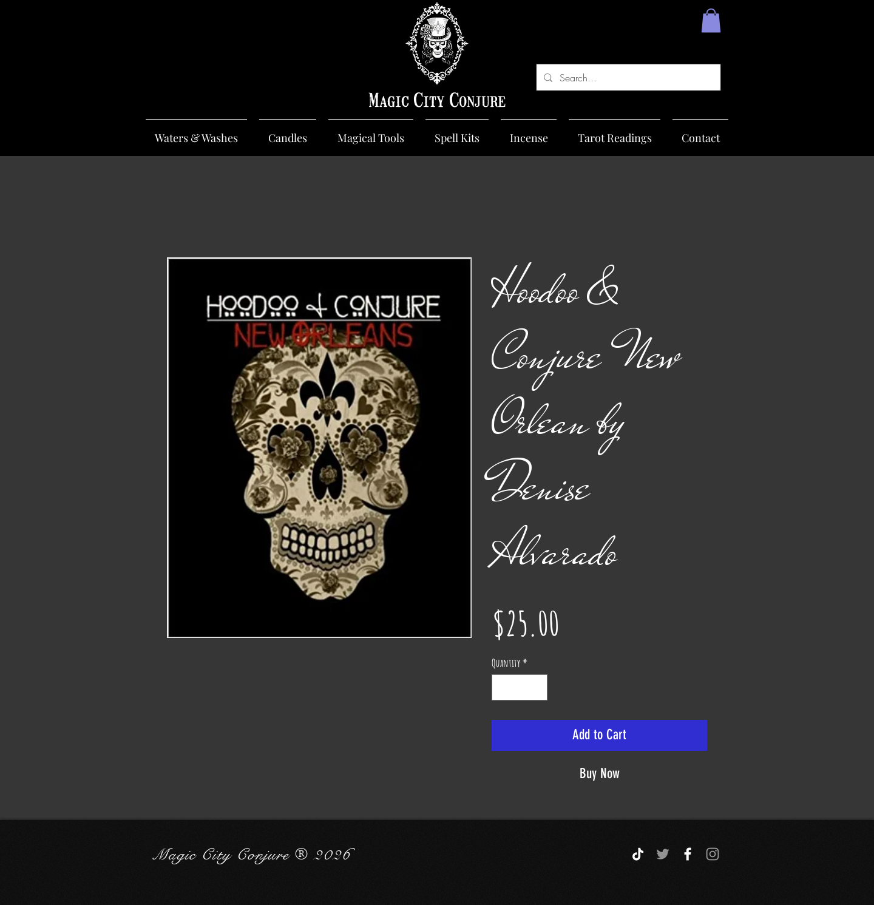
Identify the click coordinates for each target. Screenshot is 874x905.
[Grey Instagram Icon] (712, 854)
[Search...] (627, 77)
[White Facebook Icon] (687, 854)
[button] (711, 20)
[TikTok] (637, 854)
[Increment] (536, 687)
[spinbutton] (519, 687)
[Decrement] (502, 687)
